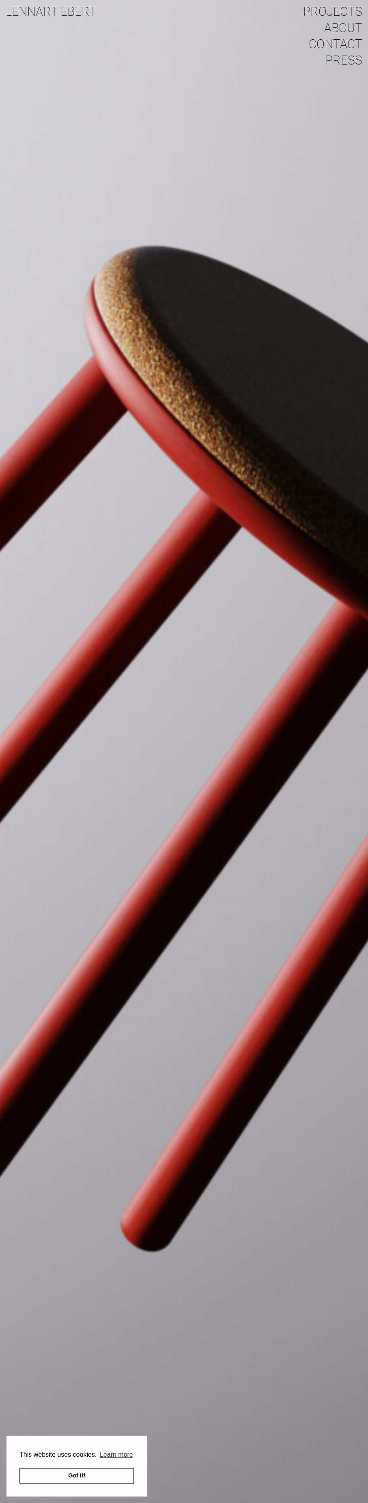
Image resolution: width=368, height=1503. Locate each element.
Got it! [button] (76, 1475)
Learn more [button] (116, 1454)
